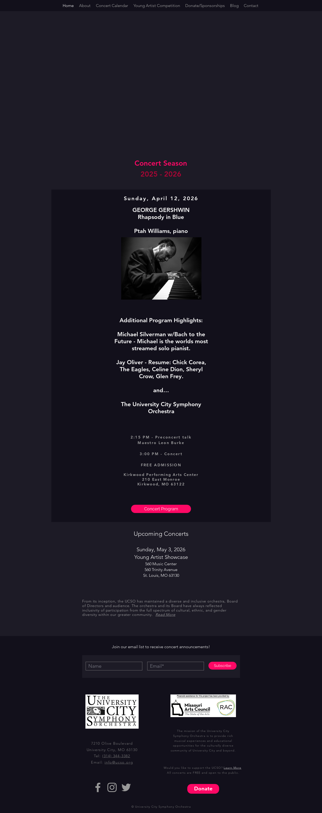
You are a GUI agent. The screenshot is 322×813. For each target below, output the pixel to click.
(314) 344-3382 (116, 756)
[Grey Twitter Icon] (126, 787)
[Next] (264, 355)
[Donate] (203, 789)
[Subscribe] (222, 666)
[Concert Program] (161, 509)
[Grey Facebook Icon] (98, 787)
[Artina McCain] (161, 517)
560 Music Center (161, 563)
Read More (165, 614)
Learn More (232, 768)
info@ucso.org (119, 762)
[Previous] (58, 355)
